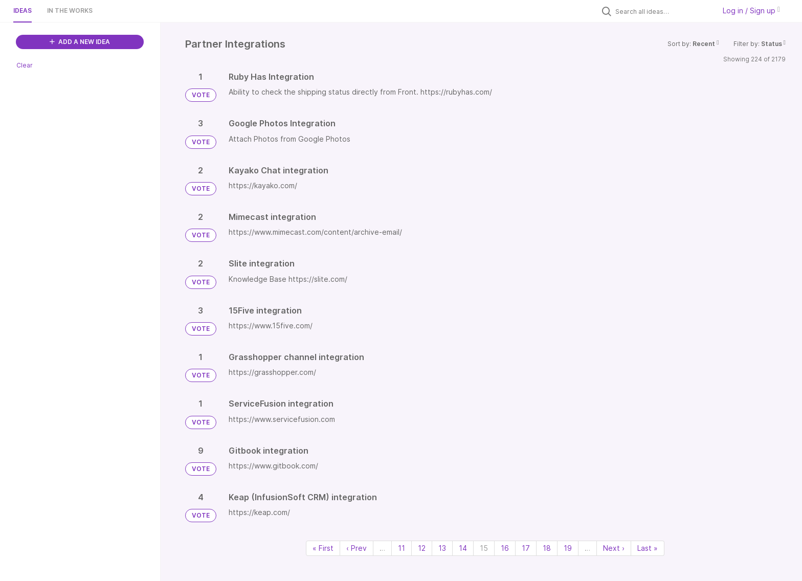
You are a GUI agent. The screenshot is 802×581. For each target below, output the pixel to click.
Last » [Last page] (647, 548)
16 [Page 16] (505, 548)
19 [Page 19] (568, 548)
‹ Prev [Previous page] (356, 548)
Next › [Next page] (614, 548)
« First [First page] (323, 548)
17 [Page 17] (526, 548)
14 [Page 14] (463, 548)
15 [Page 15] (484, 548)
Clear (24, 65)
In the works (70, 10)
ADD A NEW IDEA (80, 42)
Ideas (22, 10)
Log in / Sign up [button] (751, 10)
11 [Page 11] (401, 548)
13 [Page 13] (442, 548)
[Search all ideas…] (663, 11)
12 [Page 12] (422, 548)
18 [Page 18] (547, 548)
